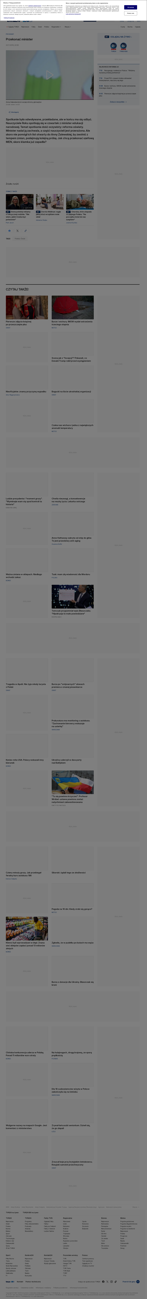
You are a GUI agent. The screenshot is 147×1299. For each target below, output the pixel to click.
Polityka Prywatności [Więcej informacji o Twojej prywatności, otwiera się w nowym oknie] (9, 17)
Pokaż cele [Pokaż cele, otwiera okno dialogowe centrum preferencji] (130, 13)
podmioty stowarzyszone (34, 5)
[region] (73, 10)
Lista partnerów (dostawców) (73, 14)
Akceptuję (130, 7)
